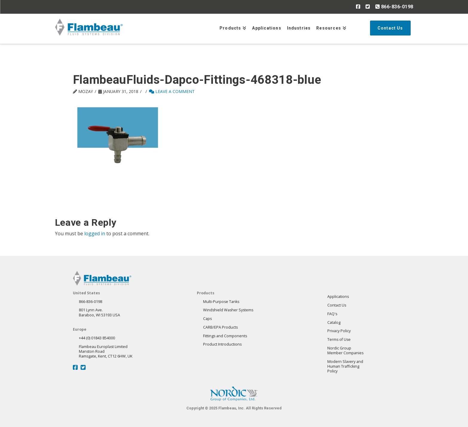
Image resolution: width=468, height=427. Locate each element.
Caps (207, 318)
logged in (94, 233)
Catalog (333, 322)
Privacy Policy (339, 330)
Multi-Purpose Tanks (221, 301)
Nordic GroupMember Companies (345, 350)
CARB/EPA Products (220, 327)
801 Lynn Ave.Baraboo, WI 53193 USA (99, 312)
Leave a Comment (172, 91)
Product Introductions (222, 344)
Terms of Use (339, 339)
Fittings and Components (225, 335)
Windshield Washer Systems (228, 309)
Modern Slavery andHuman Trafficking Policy (345, 366)
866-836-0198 (394, 6)
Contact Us (336, 305)
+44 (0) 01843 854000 (97, 338)
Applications (338, 296)
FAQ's (332, 313)
